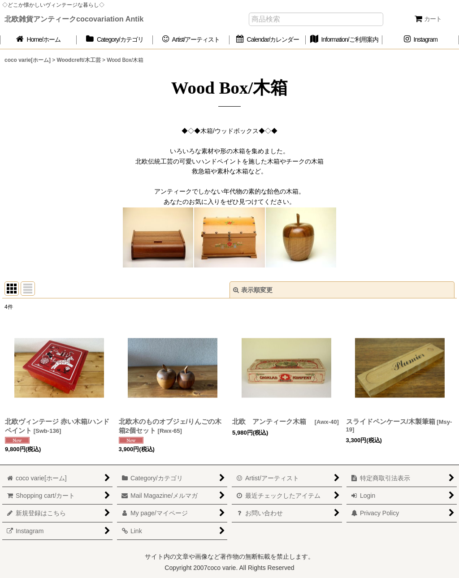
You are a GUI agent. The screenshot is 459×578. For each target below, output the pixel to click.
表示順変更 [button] (253, 289)
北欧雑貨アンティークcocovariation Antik (73, 19)
